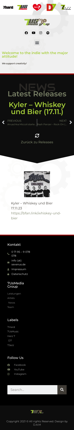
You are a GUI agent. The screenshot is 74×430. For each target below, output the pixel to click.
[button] (37, 43)
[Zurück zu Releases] (37, 136)
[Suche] (62, 389)
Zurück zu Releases (37, 142)
